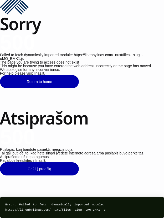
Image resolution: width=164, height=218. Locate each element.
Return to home (39, 82)
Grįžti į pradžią (39, 169)
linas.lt (39, 73)
